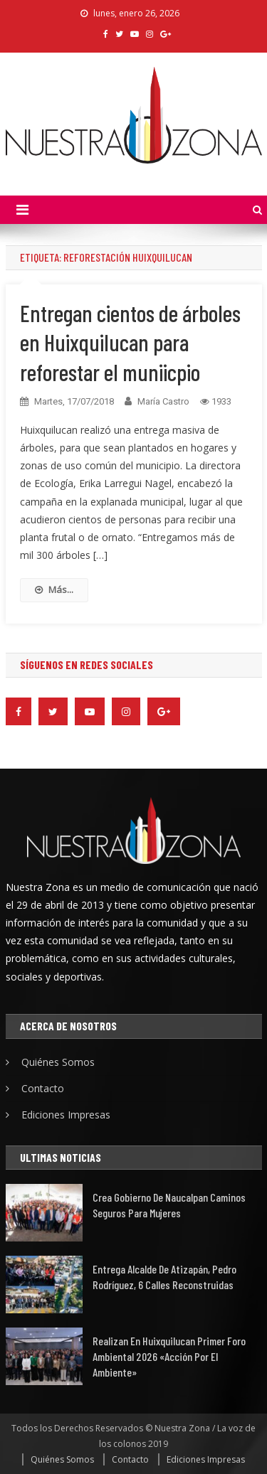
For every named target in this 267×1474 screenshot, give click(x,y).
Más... (54, 589)
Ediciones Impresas (65, 1114)
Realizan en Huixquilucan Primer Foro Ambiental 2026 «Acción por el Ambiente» (169, 1356)
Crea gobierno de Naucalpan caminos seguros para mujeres (169, 1204)
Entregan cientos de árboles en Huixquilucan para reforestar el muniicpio (130, 342)
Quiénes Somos (58, 1062)
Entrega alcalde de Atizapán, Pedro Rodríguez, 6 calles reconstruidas (164, 1276)
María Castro (163, 401)
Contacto (42, 1088)
